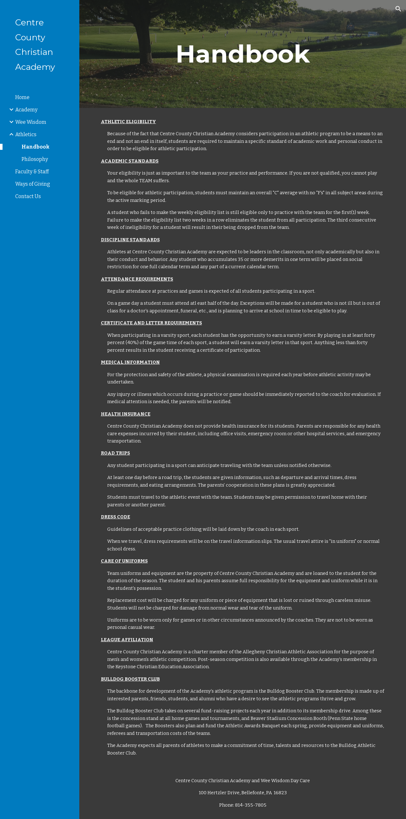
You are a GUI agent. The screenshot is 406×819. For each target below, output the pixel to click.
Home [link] (22, 97)
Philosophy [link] (35, 159)
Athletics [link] (25, 134)
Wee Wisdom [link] (30, 122)
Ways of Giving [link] (32, 184)
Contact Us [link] (28, 196)
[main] (242, 54)
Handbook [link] (35, 147)
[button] (398, 9)
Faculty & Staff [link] (32, 172)
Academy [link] (26, 110)
